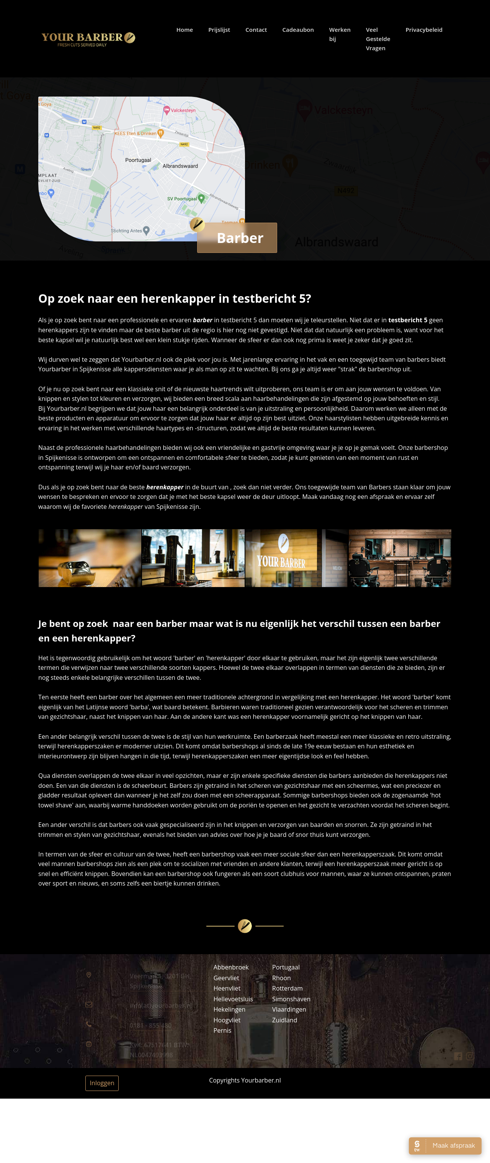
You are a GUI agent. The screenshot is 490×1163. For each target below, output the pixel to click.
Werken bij (344, 34)
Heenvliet (227, 988)
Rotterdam (287, 988)
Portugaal (286, 967)
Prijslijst (224, 29)
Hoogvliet (227, 1020)
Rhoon (281, 978)
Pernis (223, 1030)
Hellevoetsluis (233, 999)
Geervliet (226, 978)
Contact (260, 29)
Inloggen (102, 1083)
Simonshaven (291, 999)
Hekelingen (230, 1009)
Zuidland (284, 1020)
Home (189, 29)
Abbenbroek (231, 967)
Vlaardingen (289, 1009)
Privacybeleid (428, 29)
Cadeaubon (302, 29)
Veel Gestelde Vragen (382, 39)
